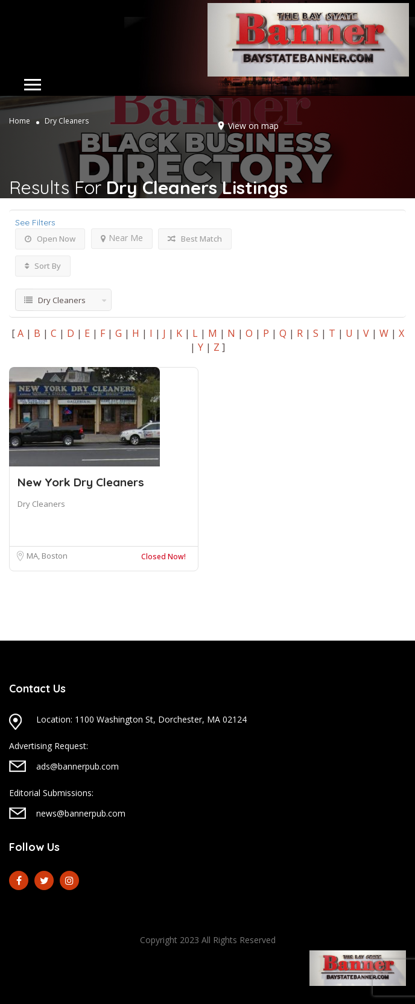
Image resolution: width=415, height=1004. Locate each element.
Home (19, 121)
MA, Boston (47, 555)
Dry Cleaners (41, 503)
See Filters (35, 222)
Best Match (195, 238)
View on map (253, 125)
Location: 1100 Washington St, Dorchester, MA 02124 (141, 719)
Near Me (122, 237)
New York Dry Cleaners (80, 482)
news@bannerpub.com (80, 813)
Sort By (43, 265)
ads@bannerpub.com (77, 766)
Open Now (50, 238)
